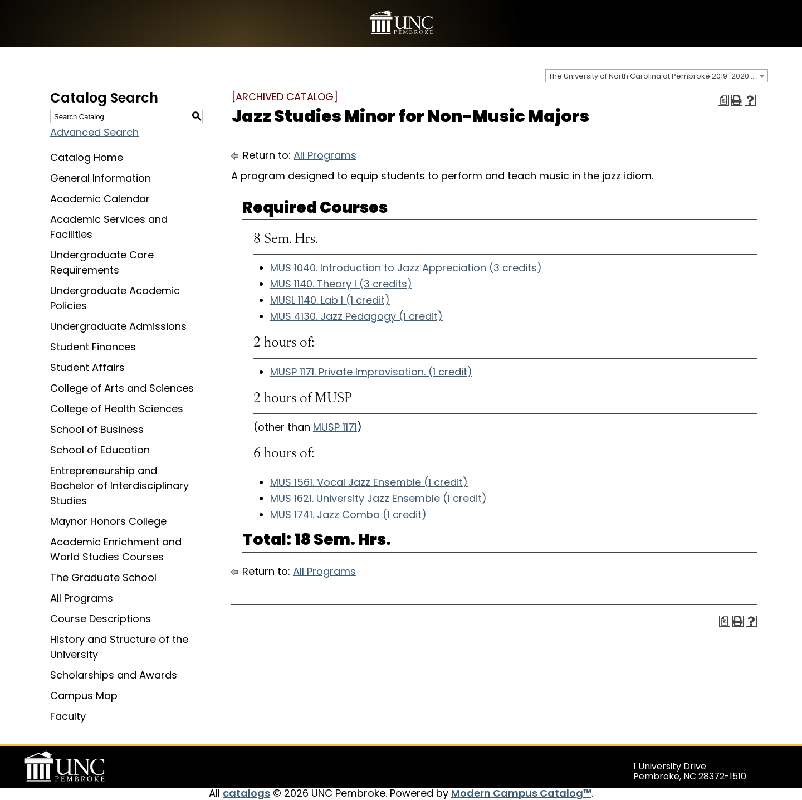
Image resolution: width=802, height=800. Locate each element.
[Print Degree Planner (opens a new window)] (723, 100)
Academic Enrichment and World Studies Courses (116, 549)
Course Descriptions (100, 619)
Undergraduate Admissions (118, 326)
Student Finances (93, 347)
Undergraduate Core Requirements (102, 262)
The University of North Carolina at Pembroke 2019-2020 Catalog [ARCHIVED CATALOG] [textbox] (658, 76)
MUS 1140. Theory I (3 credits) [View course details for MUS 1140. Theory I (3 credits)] (341, 284)
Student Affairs (87, 367)
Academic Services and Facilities (109, 226)
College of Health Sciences (116, 409)
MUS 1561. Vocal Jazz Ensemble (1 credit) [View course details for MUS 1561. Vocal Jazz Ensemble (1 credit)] (369, 482)
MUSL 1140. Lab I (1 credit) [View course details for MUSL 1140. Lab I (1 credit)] (330, 300)
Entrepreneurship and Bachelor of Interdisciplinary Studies (119, 486)
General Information (100, 178)
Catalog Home (86, 157)
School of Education (100, 450)
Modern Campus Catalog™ (521, 793)
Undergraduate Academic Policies (115, 298)
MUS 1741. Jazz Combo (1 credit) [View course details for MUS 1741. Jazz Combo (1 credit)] (348, 514)
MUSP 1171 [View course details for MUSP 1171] (335, 427)
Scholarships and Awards (113, 675)
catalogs (246, 793)
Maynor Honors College (108, 521)
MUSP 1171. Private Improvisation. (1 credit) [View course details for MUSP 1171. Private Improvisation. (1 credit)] (371, 372)
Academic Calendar (100, 199)
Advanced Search (94, 132)
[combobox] (656, 75)
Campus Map (84, 696)
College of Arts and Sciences (122, 388)
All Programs (81, 598)
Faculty (68, 716)
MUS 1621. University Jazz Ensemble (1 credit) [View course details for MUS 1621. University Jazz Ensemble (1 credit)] (378, 498)
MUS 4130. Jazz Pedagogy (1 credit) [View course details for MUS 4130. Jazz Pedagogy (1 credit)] (356, 316)
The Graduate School (103, 577)
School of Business (97, 429)
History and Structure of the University (119, 646)
